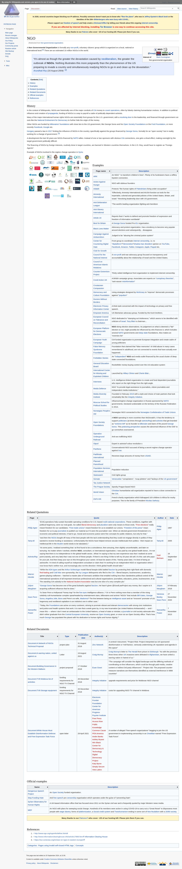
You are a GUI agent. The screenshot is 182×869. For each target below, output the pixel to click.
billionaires (54, 124)
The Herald (132, 652)
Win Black (96, 742)
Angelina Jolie (51, 598)
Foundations (54, 605)
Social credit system (102, 812)
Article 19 (97, 218)
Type (67, 636)
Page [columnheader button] (32, 518)
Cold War (57, 573)
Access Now (97, 721)
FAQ (6, 56)
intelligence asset (119, 598)
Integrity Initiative (135, 397)
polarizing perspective (131, 427)
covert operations (112, 110)
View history (133, 9)
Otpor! (96, 444)
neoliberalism (108, 58)
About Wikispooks (11, 38)
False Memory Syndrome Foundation (99, 349)
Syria (80, 152)
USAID (148, 456)
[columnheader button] (145, 171)
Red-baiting (44, 573)
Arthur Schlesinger (72, 570)
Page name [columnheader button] (101, 171)
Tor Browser (106, 27)
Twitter (131, 247)
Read (113, 9)
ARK (95, 176)
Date (172, 518)
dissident (148, 244)
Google (46, 127)
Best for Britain (99, 223)
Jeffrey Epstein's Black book (156, 17)
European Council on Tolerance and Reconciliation (100, 320)
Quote (96, 518)
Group (152, 53)
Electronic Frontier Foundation (97, 700)
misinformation (128, 281)
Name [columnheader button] (37, 787)
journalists (62, 531)
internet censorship (150, 23)
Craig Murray (97, 655)
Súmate (96, 479)
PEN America (98, 733)
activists (159, 421)
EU (137, 223)
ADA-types (53, 570)
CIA (94, 110)
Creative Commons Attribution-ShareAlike (58, 859)
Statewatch (98, 475)
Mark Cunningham (163, 57)
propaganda (53, 113)
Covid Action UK (100, 280)
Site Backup (9, 51)
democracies (123, 605)
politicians (123, 421)
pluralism (104, 525)
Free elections (142, 525)
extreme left (120, 424)
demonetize (128, 244)
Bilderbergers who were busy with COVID (111, 19)
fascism (112, 570)
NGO (114, 327)
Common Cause (99, 730)
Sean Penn (32, 597)
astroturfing (146, 421)
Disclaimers (54, 863)
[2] (66, 70)
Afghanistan (154, 655)
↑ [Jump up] (33, 833)
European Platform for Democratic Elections (101, 331)
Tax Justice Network (101, 483)
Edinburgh (154, 652)
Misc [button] (7, 66)
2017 (50, 131)
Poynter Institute (99, 715)
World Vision (98, 492)
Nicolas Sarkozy (152, 500)
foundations (64, 124)
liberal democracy (88, 525)
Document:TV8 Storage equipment (42, 690)
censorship (71, 798)
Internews (97, 382)
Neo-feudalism (153, 812)
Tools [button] (8, 61)
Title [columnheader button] (42, 636)
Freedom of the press (133, 528)
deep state (143, 333)
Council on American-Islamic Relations (100, 265)
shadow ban (139, 244)
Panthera (97, 449)
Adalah (96, 189)
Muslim (60, 544)
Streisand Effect (100, 23)
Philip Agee (32, 528)
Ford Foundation (158, 124)
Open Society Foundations (135, 124)
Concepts (80, 845)
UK (124, 655)
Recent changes (11, 35)
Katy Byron (96, 763)
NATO (75, 138)
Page (27, 9)
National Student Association (79, 582)
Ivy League (83, 573)
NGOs (50, 63)
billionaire (144, 424)
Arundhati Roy (40, 70)
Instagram (139, 247)
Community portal (11, 46)
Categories (32, 845)
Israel (123, 321)
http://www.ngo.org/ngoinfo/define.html (50, 833)
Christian (115, 490)
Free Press (96, 718)
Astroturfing (32, 557)
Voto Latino (97, 770)
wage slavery (65, 812)
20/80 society (170, 812)
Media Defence (99, 388)
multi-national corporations (114, 522)
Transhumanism (121, 812)
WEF (30, 810)
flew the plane (127, 17)
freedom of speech (71, 23)
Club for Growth (100, 251)
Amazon (124, 247)
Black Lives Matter (101, 229)
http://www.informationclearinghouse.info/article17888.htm (58, 837)
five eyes (83, 592)
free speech (58, 798)
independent (120, 356)
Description (144, 171)
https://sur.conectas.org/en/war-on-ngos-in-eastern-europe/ (58, 840)
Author (160, 518)
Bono (60, 598)
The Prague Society (101, 487)
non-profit (74, 47)
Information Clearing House (96, 837)
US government (170, 479)
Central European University (77, 614)
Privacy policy (30, 863)
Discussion (35, 9)
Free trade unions (77, 528)
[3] (59, 133)
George (48, 617)
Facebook (38, 127)
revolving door (126, 117)
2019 (132, 394)
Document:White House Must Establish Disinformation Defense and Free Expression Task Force (42, 733)
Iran (120, 450)
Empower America (101, 313)
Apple (147, 247)
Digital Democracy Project (97, 757)
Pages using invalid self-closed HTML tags (56, 845)
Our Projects (9, 43)
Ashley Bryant (98, 739)
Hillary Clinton (129, 373)
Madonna (84, 598)
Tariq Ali (31, 541)
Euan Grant (97, 668)
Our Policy (9, 41)
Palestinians (141, 189)
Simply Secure (98, 767)
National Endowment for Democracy (52, 120)
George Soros (132, 131)
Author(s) (99, 636)
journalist (127, 611)
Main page (9, 33)
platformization (85, 812)
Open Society (104, 614)
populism (123, 295)
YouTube (165, 244)
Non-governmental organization (52, 43)
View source (122, 9)
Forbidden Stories (100, 358)
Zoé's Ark (97, 499)
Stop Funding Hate (35, 798)
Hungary (30, 131)
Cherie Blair (144, 373)
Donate (7, 54)
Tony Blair (131, 321)
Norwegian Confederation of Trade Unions (158, 412)
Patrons (85, 32)
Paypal (153, 247)
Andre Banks (97, 736)
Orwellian (151, 733)
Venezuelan (116, 479)
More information (63, 2)
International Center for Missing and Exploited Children (101, 373)
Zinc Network (97, 645)
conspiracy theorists (164, 278)
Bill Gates (141, 595)
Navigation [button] (10, 29)
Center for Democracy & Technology (98, 749)
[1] (43, 50)
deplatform (116, 244)
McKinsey (140, 292)
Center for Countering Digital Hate (100, 244)
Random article (10, 48)
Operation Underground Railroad (98, 437)
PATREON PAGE (10, 24)
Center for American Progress (96, 709)
